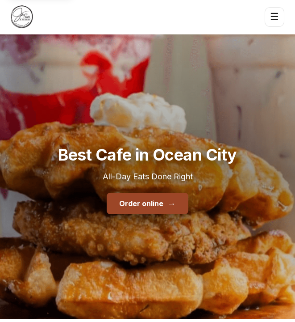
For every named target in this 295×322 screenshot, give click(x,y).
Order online (147, 203)
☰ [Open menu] (274, 16)
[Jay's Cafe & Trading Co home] (22, 17)
